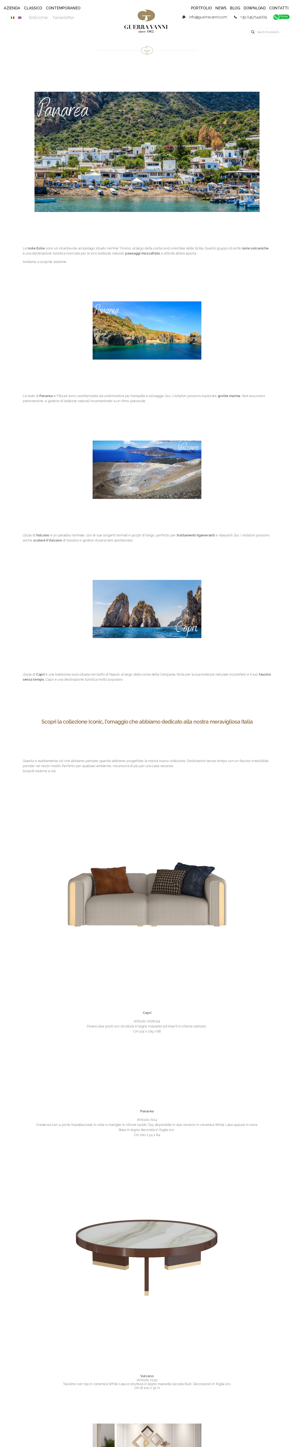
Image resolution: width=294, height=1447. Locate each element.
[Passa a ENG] (19, 17)
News (220, 8)
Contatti (279, 8)
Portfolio (201, 8)
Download (255, 8)
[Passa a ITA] (12, 17)
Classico (33, 8)
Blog (235, 8)
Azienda (12, 8)
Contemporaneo (63, 8)
